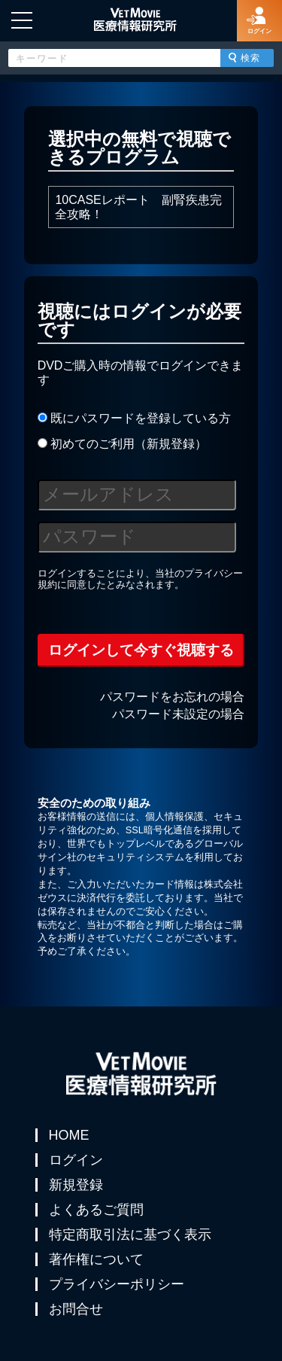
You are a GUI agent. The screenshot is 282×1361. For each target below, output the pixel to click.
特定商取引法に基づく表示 (130, 1234)
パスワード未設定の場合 (178, 714)
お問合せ (76, 1309)
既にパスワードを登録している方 (134, 418)
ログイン (76, 1160)
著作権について (96, 1259)
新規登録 (76, 1185)
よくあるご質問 (96, 1209)
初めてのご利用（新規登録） (122, 443)
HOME (69, 1135)
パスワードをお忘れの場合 (172, 696)
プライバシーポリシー (116, 1284)
